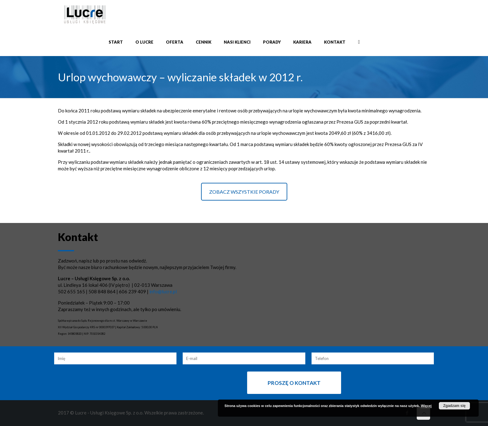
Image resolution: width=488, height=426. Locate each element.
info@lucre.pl (163, 291)
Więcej (426, 406)
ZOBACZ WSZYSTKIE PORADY (244, 192)
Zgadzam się (454, 406)
